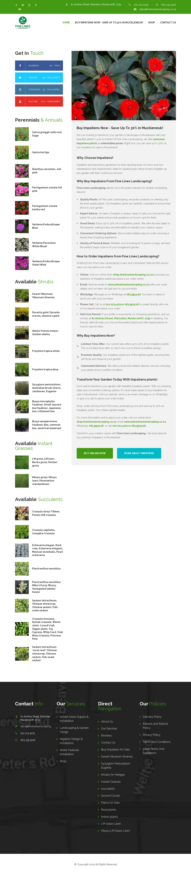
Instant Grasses (111, 781)
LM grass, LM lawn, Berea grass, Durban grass (44, 462)
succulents (108, 788)
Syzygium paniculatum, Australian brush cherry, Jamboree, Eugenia (46, 387)
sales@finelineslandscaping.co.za (157, 9)
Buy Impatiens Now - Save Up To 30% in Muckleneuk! (109, 22)
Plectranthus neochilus (46, 568)
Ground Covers (110, 795)
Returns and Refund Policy (155, 725)
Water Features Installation (69, 752)
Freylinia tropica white (46, 351)
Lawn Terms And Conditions (153, 751)
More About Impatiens (139, 453)
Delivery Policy (152, 716)
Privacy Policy (151, 734)
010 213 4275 (141, 4)
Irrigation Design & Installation (71, 741)
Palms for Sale (110, 802)
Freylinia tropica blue (45, 369)
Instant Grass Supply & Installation (74, 718)
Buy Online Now (95, 453)
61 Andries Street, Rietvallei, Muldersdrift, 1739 (96, 4)
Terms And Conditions (157, 741)
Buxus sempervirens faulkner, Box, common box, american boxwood (46, 424)
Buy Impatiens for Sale (115, 749)
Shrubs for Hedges (113, 774)
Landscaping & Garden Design (74, 730)
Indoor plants (109, 816)
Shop (151, 22)
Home (66, 22)
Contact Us (168, 22)
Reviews (106, 735)
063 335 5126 (168, 4)
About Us (107, 721)
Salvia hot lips (40, 152)
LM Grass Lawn (111, 823)
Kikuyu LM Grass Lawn (115, 830)
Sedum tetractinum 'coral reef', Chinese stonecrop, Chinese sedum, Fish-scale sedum (44, 654)
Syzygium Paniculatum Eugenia (115, 765)
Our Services (109, 728)
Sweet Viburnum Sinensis (117, 756)
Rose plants (108, 809)
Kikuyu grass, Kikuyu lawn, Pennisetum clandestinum (44, 480)
